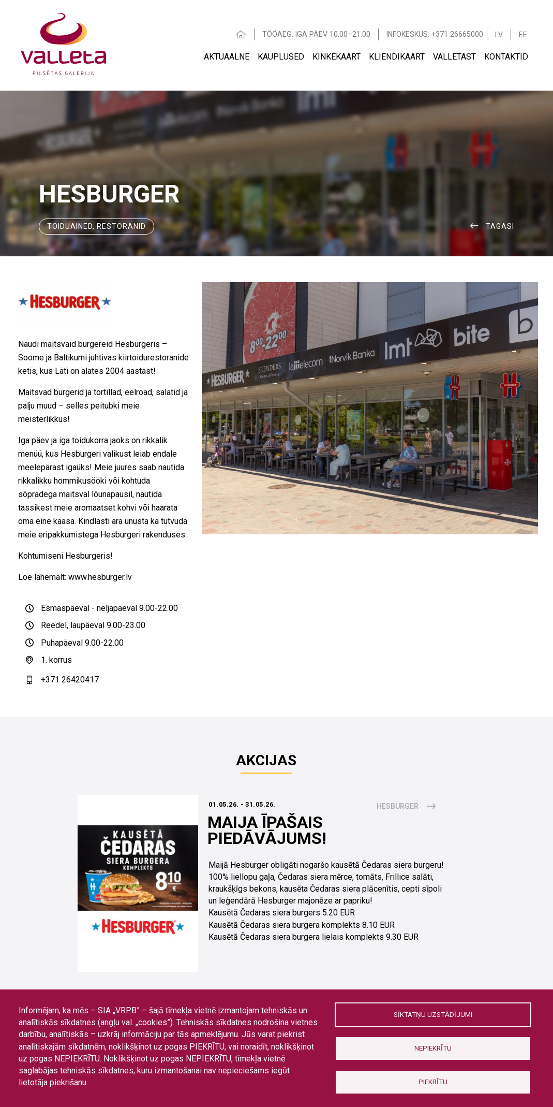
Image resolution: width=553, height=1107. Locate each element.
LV (499, 35)
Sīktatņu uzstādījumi (433, 1014)
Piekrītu (433, 1081)
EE (523, 35)
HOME (241, 34)
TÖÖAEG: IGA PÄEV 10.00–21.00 (316, 34)
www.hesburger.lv (100, 577)
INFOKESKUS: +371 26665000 (434, 34)
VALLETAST (454, 57)
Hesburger (398, 806)
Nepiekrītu (433, 1048)
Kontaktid (506, 57)
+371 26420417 (70, 679)
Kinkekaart (336, 57)
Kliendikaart (397, 57)
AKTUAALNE (226, 57)
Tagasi (500, 226)
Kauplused (281, 57)
